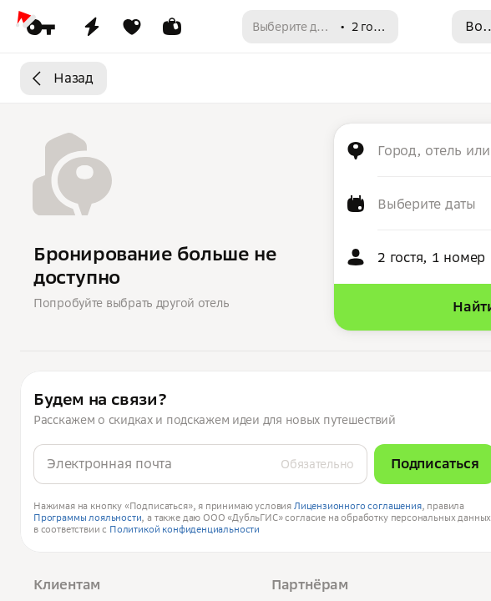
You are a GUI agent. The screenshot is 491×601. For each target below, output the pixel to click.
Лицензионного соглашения (358, 506)
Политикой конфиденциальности (184, 529)
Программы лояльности (87, 517)
